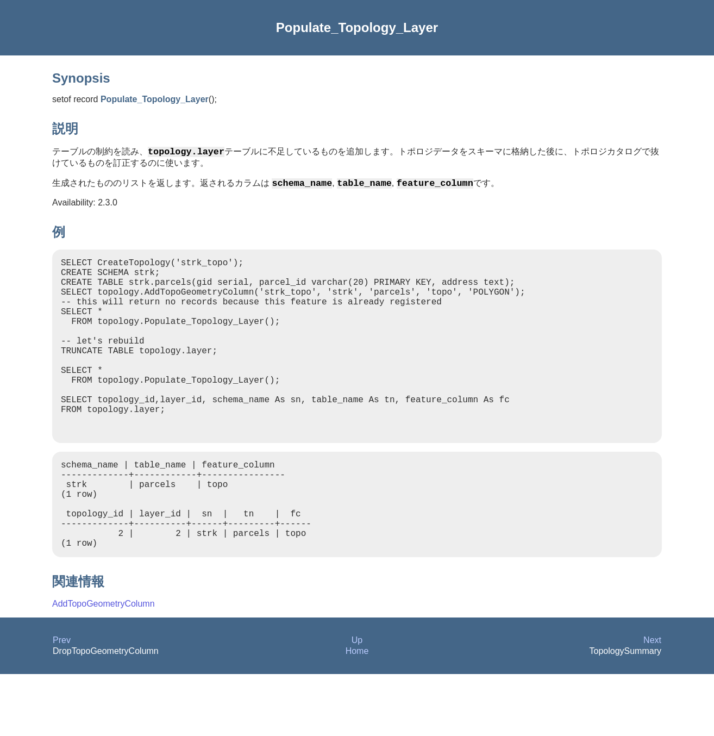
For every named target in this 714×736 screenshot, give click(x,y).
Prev (62, 702)
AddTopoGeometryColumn (103, 665)
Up (357, 702)
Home (357, 713)
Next (652, 702)
